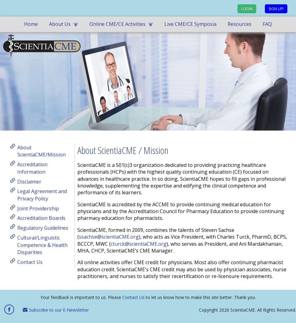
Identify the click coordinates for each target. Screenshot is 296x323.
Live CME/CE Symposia (190, 24)
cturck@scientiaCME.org (138, 243)
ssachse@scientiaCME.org (109, 236)
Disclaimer (29, 181)
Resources (240, 24)
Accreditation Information (32, 168)
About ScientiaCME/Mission (41, 151)
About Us (60, 24)
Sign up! (276, 8)
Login (247, 8)
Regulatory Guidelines (42, 227)
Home (31, 24)
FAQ (267, 24)
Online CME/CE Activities (117, 24)
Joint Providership (38, 208)
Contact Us (30, 262)
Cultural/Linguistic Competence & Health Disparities (42, 245)
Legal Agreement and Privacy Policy (42, 195)
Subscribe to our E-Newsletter (56, 310)
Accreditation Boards (41, 218)
